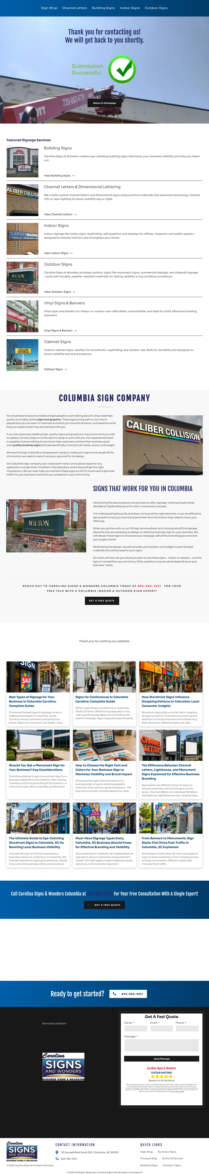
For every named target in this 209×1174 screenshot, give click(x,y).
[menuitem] (49, 8)
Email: (154, 1022)
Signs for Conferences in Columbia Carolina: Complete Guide (101, 699)
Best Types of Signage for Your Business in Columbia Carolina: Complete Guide (32, 701)
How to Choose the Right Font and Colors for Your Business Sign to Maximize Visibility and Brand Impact (103, 770)
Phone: (180, 1022)
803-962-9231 (149, 586)
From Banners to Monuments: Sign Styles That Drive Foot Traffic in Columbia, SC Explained (168, 842)
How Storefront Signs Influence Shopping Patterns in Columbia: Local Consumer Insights (170, 701)
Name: (128, 1022)
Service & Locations (54, 1023)
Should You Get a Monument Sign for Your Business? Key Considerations (37, 768)
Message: (130, 1036)
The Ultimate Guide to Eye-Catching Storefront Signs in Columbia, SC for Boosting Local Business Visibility (36, 842)
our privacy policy (177, 1091)
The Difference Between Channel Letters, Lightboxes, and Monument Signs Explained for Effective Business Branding (171, 772)
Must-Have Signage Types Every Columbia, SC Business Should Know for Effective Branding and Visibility (103, 842)
